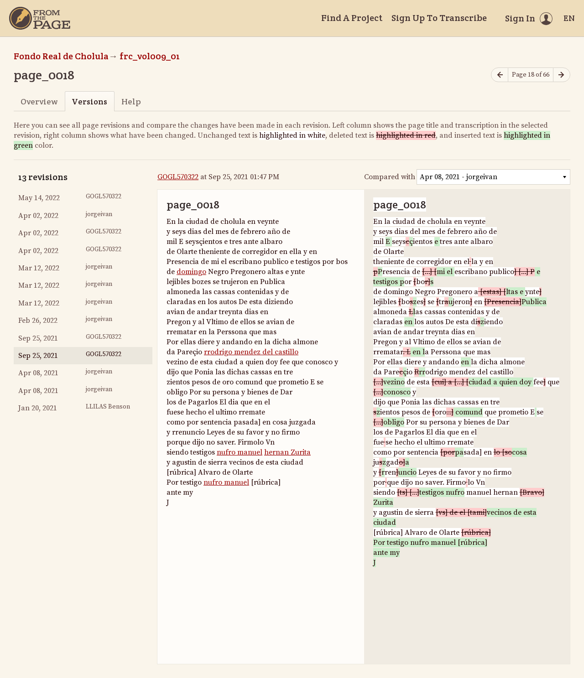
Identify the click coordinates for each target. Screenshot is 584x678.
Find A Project (351, 18)
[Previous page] (499, 75)
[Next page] (561, 75)
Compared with (389, 177)
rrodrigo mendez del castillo (251, 352)
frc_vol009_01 (150, 56)
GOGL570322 (177, 176)
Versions (89, 101)
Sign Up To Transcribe (439, 18)
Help (131, 101)
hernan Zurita (287, 452)
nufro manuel (239, 452)
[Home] (39, 18)
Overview (39, 101)
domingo (191, 271)
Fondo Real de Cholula (61, 56)
